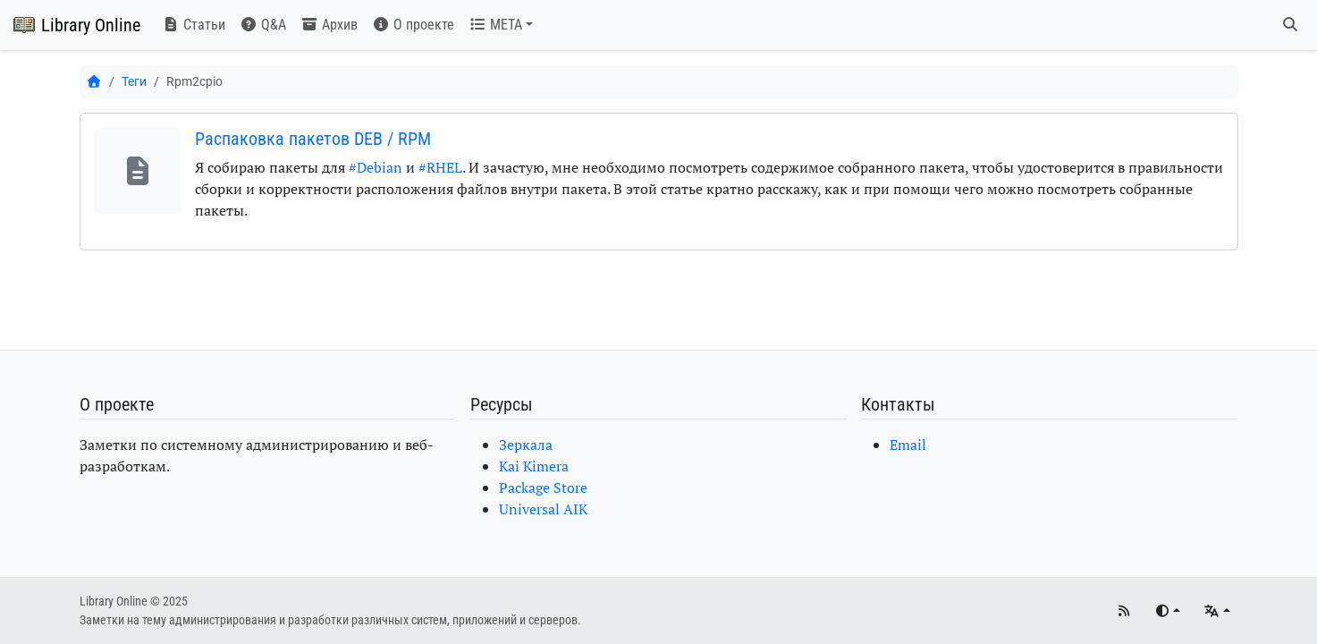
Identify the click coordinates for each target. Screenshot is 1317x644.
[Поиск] (1290, 25)
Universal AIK (543, 509)
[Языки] (1216, 611)
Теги (134, 81)
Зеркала (526, 444)
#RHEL (440, 167)
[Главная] (95, 81)
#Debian (375, 167)
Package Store (543, 487)
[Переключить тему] (1167, 611)
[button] (500, 25)
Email (908, 444)
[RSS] (1124, 611)
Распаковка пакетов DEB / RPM (313, 138)
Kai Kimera (534, 466)
